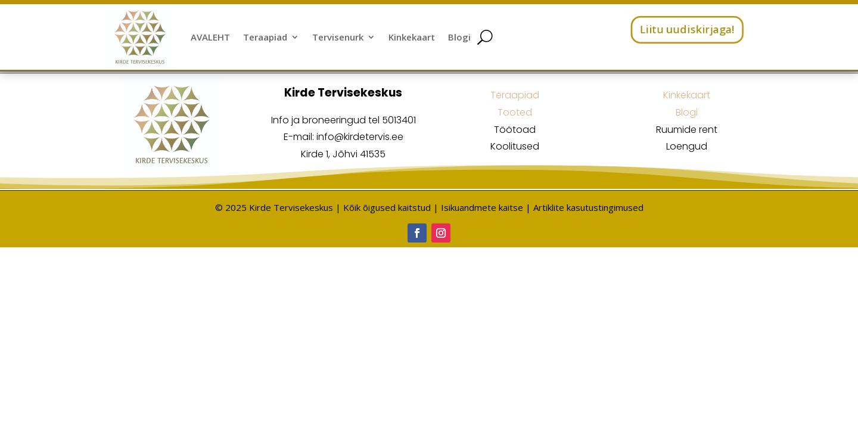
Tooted (515, 112)
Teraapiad (265, 37)
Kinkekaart (411, 37)
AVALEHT (210, 37)
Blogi (459, 37)
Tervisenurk (337, 37)
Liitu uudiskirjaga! (686, 29)
